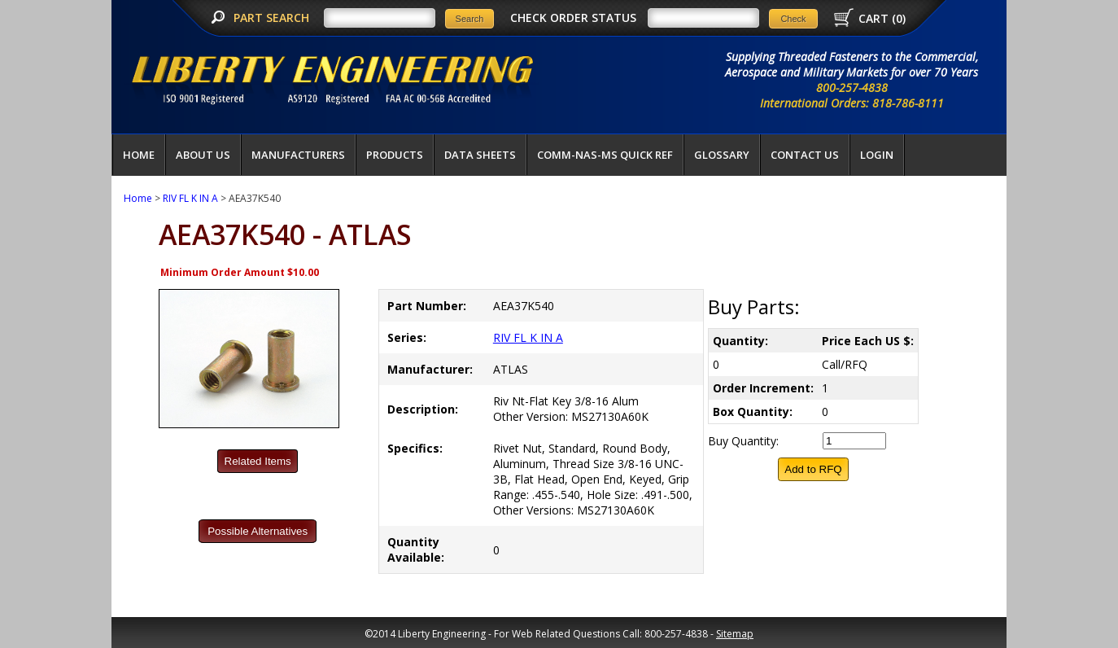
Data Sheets (480, 154)
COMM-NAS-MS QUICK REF (605, 154)
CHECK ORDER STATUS (573, 17)
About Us (203, 154)
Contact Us (805, 154)
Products (394, 154)
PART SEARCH (273, 17)
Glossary (721, 154)
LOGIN (876, 154)
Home (139, 154)
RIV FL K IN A (190, 198)
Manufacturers (298, 154)
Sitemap (734, 634)
